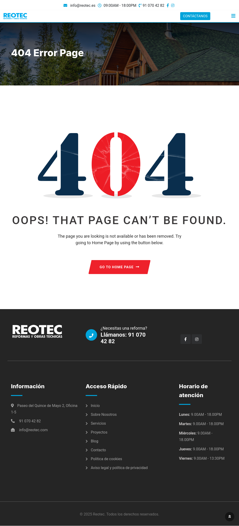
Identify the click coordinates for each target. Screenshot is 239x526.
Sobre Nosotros (104, 415)
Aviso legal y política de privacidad (119, 468)
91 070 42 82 (153, 5)
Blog (94, 441)
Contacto (98, 450)
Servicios (98, 423)
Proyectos (99, 432)
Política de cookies (106, 459)
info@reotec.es (82, 5)
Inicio (95, 406)
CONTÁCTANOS (194, 16)
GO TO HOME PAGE (119, 267)
